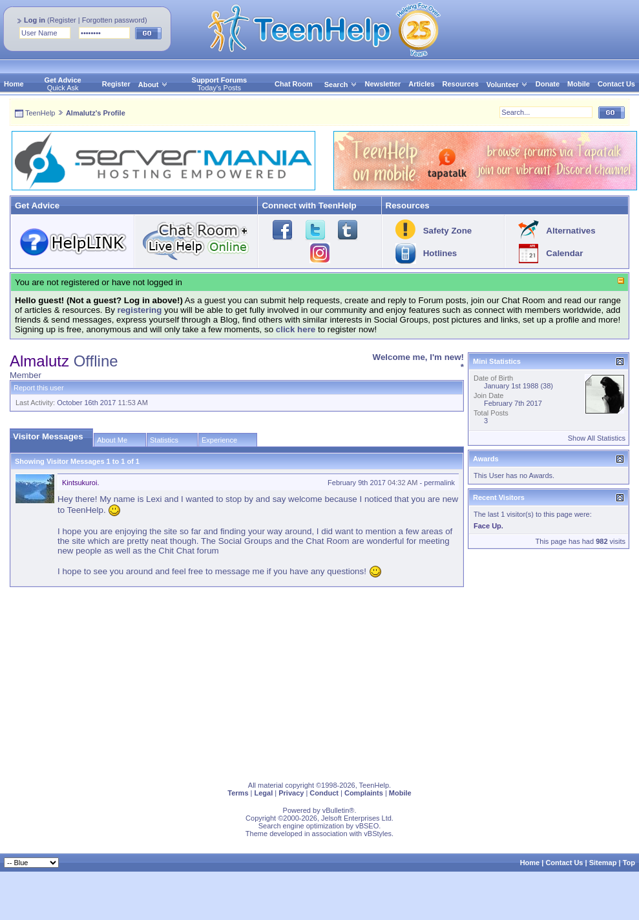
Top (629, 862)
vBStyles (378, 833)
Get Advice (63, 80)
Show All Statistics (596, 438)
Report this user (39, 388)
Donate (548, 84)
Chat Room (294, 84)
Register (63, 20)
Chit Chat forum (188, 550)
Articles (421, 84)
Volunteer (503, 84)
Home (14, 84)
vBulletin (336, 810)
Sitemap (603, 862)
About (148, 84)
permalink (439, 482)
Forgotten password (113, 20)
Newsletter (383, 84)
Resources (461, 84)
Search (340, 84)
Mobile (578, 84)
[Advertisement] (248, 681)
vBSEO (367, 826)
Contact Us (616, 84)
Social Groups (245, 541)
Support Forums (219, 80)
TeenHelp (40, 113)
